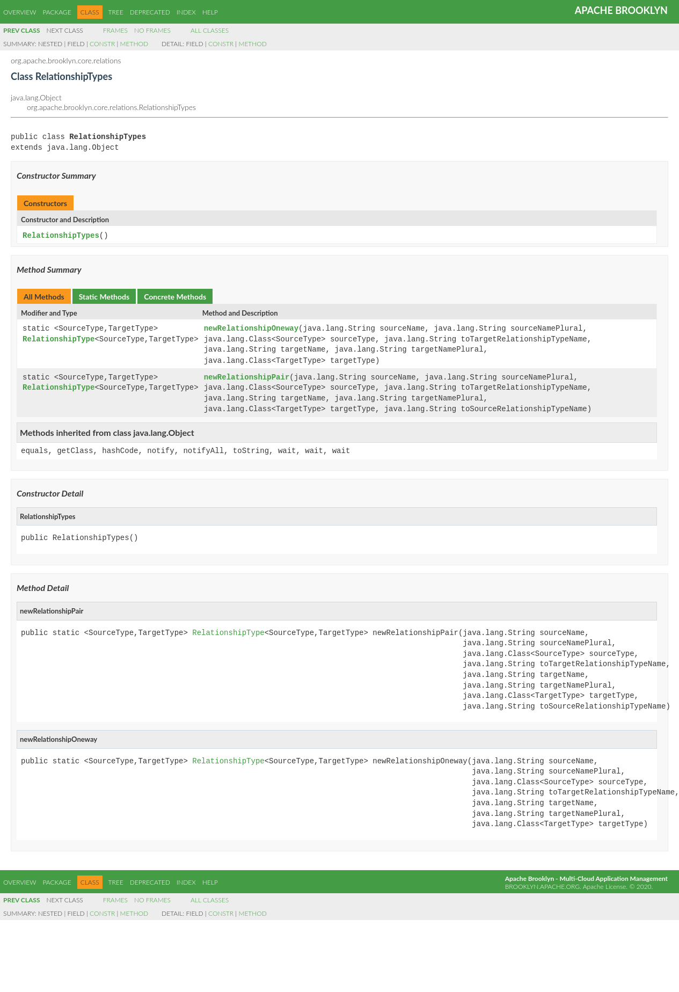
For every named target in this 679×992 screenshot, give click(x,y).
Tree (115, 12)
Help (210, 12)
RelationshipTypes (61, 235)
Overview (19, 12)
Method (134, 44)
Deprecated (150, 12)
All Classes (210, 30)
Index (186, 12)
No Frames (152, 30)
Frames (115, 30)
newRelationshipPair (247, 376)
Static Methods (104, 296)
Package (56, 12)
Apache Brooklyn (621, 10)
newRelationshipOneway (251, 328)
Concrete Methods (175, 296)
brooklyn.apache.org (542, 885)
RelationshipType (58, 339)
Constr (102, 44)
